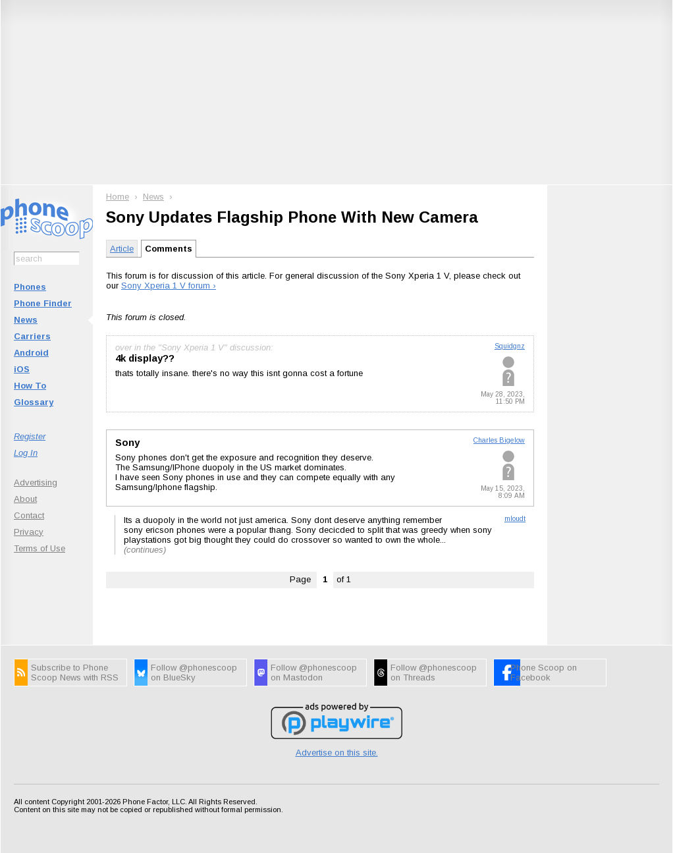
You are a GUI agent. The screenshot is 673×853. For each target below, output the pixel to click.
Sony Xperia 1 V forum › (168, 285)
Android (31, 353)
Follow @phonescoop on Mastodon (314, 672)
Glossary (33, 402)
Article (122, 249)
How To (30, 386)
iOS (22, 369)
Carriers (32, 336)
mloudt (514, 518)
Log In (26, 453)
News (26, 320)
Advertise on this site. (337, 752)
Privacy (28, 532)
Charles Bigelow (499, 440)
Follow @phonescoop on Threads (433, 672)
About (25, 499)
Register (29, 436)
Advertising (35, 482)
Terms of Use (39, 548)
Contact (29, 515)
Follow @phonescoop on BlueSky (194, 672)
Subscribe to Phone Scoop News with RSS (75, 672)
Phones (30, 287)
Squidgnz (510, 346)
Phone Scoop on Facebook (543, 672)
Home (117, 197)
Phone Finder (43, 303)
